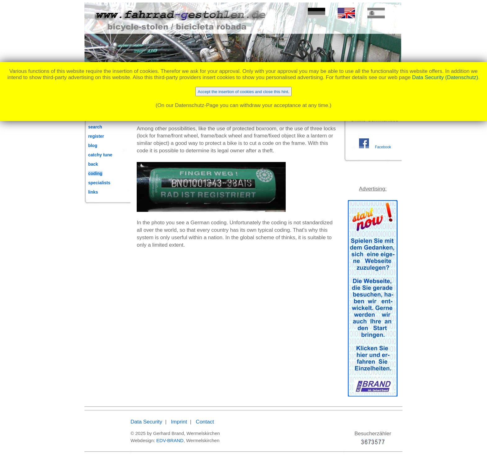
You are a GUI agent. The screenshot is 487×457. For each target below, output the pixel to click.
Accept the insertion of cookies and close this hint (243, 91)
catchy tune (100, 154)
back (93, 164)
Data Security (146, 422)
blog (93, 145)
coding (95, 173)
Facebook (383, 147)
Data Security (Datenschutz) (445, 77)
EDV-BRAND (170, 440)
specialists (99, 182)
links (93, 192)
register (96, 136)
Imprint (179, 422)
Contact (205, 422)
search (95, 126)
